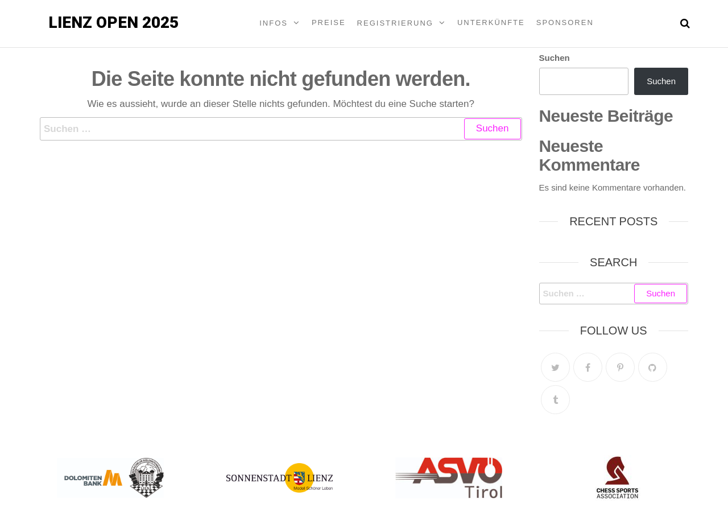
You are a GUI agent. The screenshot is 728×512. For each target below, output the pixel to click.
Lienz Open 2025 (113, 22)
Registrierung (395, 23)
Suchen (554, 58)
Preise (329, 22)
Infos (273, 23)
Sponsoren (565, 22)
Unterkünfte (491, 22)
